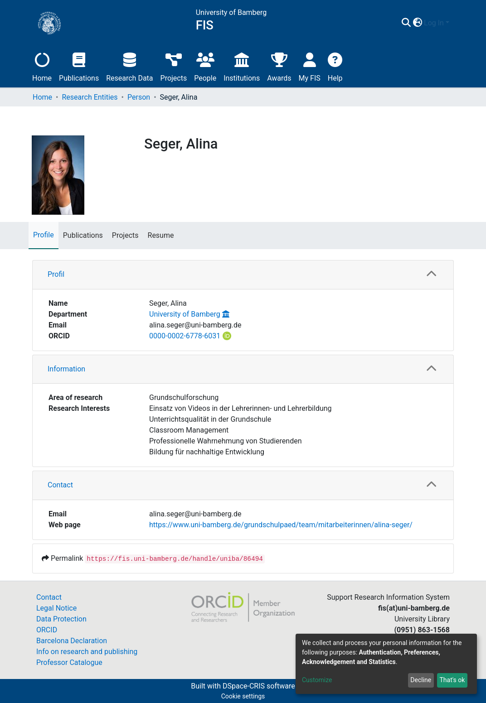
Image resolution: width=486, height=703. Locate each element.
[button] (417, 23)
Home (42, 65)
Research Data (129, 65)
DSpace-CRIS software (259, 686)
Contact (60, 485)
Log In (434, 23)
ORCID (46, 630)
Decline (420, 680)
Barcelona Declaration (71, 640)
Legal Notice (56, 608)
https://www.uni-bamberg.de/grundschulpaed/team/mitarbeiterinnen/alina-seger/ (281, 524)
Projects (173, 65)
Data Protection (61, 619)
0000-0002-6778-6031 (184, 336)
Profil (56, 274)
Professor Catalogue (69, 662)
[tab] (243, 274)
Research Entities (89, 97)
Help (335, 65)
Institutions (242, 65)
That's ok (452, 680)
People (205, 65)
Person (138, 97)
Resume (161, 235)
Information (66, 369)
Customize (317, 680)
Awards (279, 65)
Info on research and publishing (86, 651)
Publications (79, 65)
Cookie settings (243, 696)
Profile (43, 235)
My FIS (310, 65)
